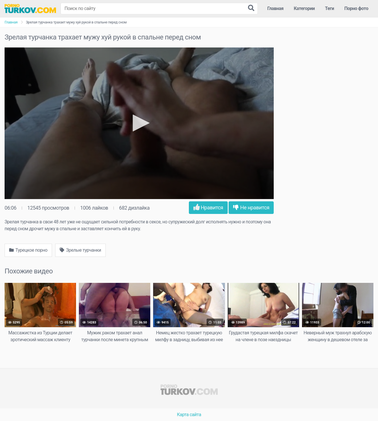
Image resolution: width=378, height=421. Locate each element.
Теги (329, 8)
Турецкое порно (28, 250)
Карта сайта (189, 414)
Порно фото (356, 8)
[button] (139, 123)
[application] (139, 123)
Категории (304, 8)
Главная (275, 8)
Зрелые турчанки (80, 250)
